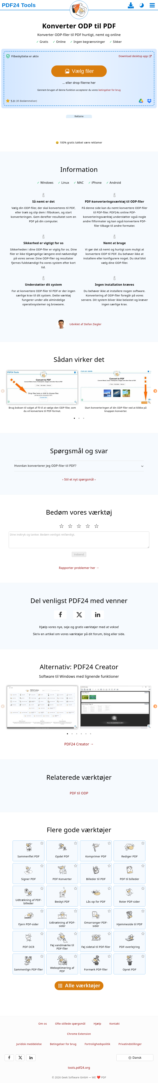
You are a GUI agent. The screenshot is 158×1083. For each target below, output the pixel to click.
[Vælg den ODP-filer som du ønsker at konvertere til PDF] (79, 71)
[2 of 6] (72, 734)
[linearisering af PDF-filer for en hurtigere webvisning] (62, 964)
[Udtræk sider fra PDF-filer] (62, 918)
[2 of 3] (79, 418)
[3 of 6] (77, 734)
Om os (42, 1023)
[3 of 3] (83, 418)
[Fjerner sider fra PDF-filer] (28, 918)
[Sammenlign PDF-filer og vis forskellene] (28, 964)
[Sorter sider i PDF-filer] (96, 918)
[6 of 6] (91, 734)
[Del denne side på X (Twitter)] (79, 614)
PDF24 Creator (76, 744)
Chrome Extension (79, 1034)
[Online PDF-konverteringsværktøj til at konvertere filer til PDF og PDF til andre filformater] (62, 873)
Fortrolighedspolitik (97, 1044)
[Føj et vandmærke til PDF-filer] (62, 941)
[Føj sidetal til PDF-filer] (96, 941)
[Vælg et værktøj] (152, 5)
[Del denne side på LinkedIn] (97, 614)
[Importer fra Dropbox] (149, 100)
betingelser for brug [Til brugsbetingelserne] (109, 90)
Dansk (136, 1058)
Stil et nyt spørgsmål (79, 479)
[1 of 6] (67, 734)
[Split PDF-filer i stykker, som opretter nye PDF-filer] (62, 851)
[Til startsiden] (19, 5)
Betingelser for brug (63, 1044)
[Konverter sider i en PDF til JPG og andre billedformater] (129, 873)
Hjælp (97, 1023)
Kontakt (115, 1023)
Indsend (79, 554)
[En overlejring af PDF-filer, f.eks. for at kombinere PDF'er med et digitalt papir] (129, 941)
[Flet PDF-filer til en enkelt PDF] (28, 851)
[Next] (155, 391)
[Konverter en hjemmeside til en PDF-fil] (129, 918)
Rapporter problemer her (77, 568)
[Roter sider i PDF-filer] (129, 896)
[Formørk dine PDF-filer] (96, 964)
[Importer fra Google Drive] (141, 100)
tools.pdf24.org (79, 1068)
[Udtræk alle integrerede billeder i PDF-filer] (28, 896)
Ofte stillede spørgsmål (70, 1023)
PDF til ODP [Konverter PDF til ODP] (79, 793)
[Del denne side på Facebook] (60, 614)
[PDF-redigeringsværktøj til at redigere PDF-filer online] (129, 851)
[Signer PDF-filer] (28, 873)
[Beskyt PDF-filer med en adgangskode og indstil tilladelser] (62, 896)
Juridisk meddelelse (29, 1044)
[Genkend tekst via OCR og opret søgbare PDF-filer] (28, 941)
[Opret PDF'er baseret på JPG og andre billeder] (96, 873)
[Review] (79, 539)
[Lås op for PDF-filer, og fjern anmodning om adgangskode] (96, 896)
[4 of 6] (81, 734)
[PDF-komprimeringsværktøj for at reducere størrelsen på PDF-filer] (96, 851)
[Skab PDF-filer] (129, 964)
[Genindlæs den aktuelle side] (79, 10)
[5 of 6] (86, 734)
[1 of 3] (74, 418)
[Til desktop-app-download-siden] (131, 5)
